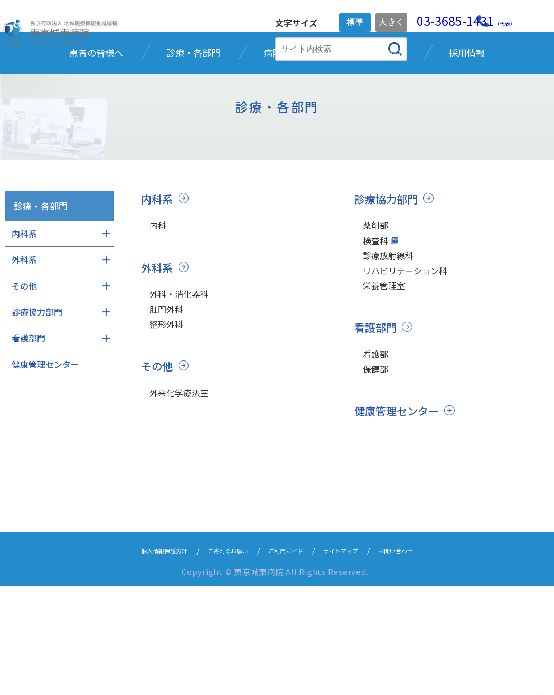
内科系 (157, 284)
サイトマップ (356, 658)
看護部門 (376, 430)
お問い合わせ (424, 658)
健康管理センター (398, 520)
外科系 (157, 356)
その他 (157, 465)
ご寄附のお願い (217, 658)
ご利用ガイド (289, 658)
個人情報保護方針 (138, 658)
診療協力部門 (387, 284)
